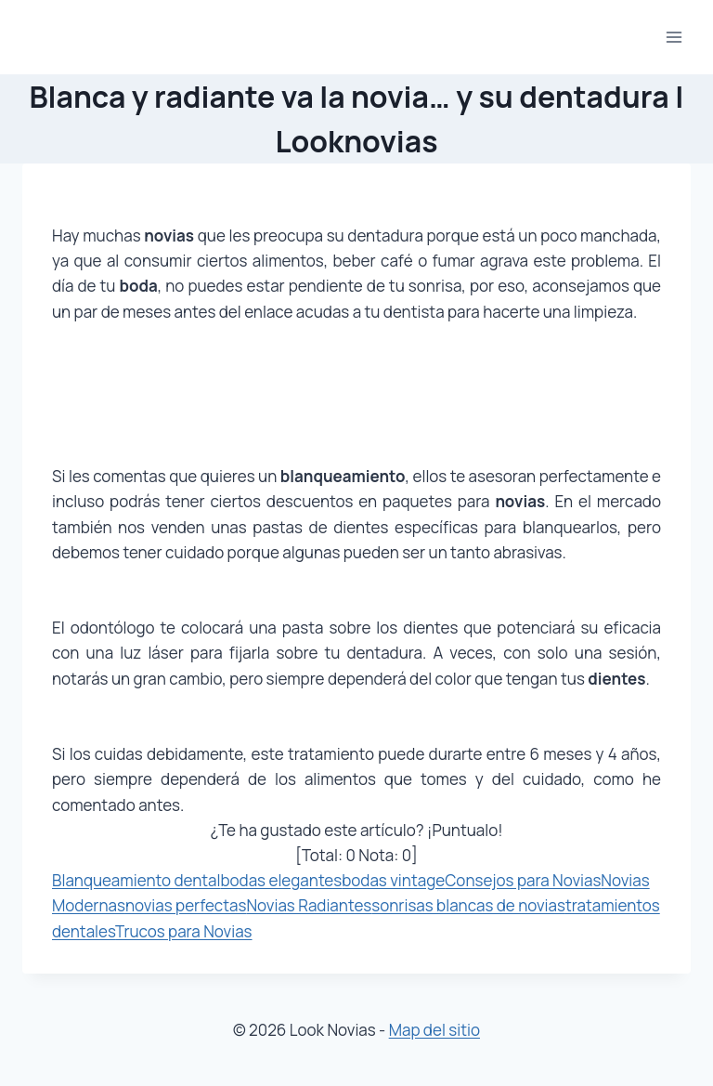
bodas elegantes (281, 880)
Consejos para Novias (523, 880)
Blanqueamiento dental (136, 880)
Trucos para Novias (183, 931)
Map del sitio (434, 1029)
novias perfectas (185, 905)
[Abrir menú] (673, 36)
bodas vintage (393, 880)
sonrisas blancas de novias (468, 905)
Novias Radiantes (308, 905)
